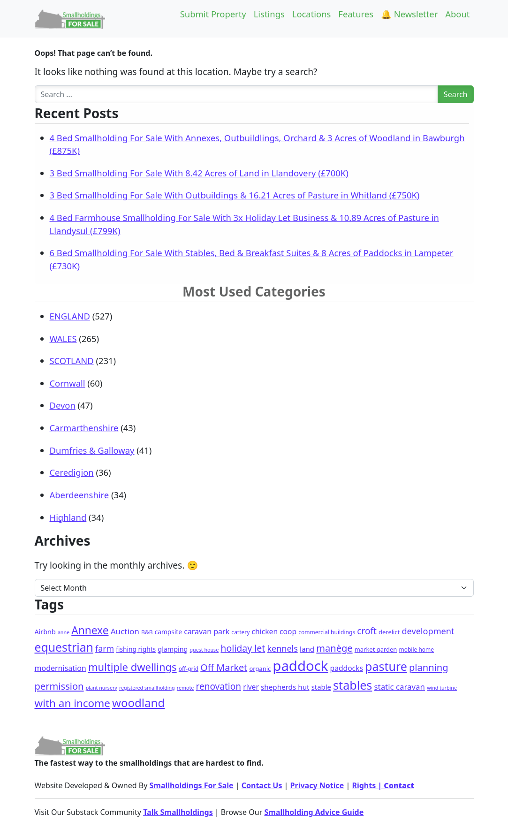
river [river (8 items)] (251, 687)
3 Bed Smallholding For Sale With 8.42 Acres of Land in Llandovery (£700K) (199, 173)
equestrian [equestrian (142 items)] (64, 647)
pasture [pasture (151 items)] (386, 666)
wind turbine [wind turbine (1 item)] (442, 687)
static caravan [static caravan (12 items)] (399, 686)
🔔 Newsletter (409, 14)
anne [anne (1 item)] (63, 632)
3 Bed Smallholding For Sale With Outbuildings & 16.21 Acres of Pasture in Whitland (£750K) (235, 195)
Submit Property (213, 14)
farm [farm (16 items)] (104, 648)
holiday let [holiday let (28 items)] (242, 648)
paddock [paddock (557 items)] (300, 665)
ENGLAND (70, 316)
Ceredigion (72, 472)
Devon (63, 405)
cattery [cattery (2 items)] (240, 632)
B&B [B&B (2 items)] (146, 632)
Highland (68, 517)
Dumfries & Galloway (92, 450)
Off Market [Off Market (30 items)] (223, 667)
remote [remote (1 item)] (185, 687)
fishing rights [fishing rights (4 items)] (136, 649)
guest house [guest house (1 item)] (204, 649)
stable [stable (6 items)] (321, 687)
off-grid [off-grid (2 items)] (188, 669)
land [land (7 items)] (307, 649)
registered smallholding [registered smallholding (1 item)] (147, 687)
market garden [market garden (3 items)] (376, 649)
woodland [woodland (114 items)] (138, 702)
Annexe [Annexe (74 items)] (89, 630)
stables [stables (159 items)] (352, 685)
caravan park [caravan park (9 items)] (206, 631)
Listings (269, 14)
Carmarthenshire (84, 428)
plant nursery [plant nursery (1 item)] (101, 687)
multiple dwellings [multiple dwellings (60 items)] (132, 667)
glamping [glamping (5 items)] (173, 649)
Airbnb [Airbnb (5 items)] (45, 631)
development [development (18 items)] (428, 631)
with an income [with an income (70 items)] (72, 703)
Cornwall (67, 383)
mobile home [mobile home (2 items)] (416, 650)
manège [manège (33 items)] (334, 648)
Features (355, 14)
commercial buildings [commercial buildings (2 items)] (326, 632)
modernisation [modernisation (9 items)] (60, 668)
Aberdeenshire (79, 495)
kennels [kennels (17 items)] (282, 648)
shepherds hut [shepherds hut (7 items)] (285, 687)
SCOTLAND (72, 360)
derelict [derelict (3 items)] (389, 632)
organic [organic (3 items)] (260, 668)
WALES (63, 338)
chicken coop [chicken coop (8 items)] (274, 631)
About (457, 14)
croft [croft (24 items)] (367, 631)
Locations (311, 14)
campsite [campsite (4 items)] (168, 631)
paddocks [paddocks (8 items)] (346, 668)
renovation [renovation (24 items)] (219, 686)
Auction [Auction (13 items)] (125, 631)
